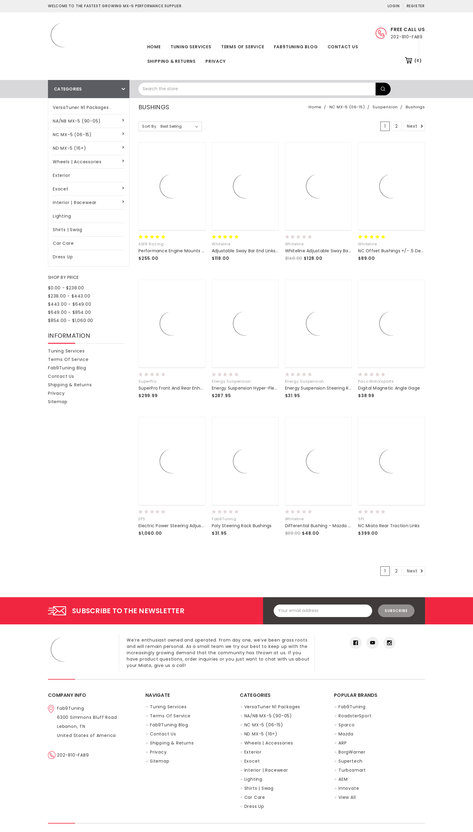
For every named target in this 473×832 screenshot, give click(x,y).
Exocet (60, 189)
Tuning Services (190, 47)
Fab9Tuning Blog (296, 47)
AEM (343, 779)
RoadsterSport (354, 716)
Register (416, 5)
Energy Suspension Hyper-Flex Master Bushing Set (265, 388)
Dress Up (63, 257)
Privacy (215, 61)
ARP (342, 743)
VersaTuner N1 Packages (81, 107)
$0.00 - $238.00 (66, 288)
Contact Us (343, 47)
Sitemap (58, 402)
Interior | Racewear (75, 202)
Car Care (63, 243)
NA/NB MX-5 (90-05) (76, 121)
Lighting (62, 216)
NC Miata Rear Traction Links (389, 526)
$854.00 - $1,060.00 (70, 320)
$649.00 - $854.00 (69, 312)
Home (154, 47)
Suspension (385, 107)
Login (394, 5)
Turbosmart (352, 770)
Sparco (346, 725)
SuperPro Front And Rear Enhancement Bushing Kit (193, 388)
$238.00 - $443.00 (69, 296)
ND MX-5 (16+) (69, 148)
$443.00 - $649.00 (69, 304)
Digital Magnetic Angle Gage (389, 388)
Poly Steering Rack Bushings (242, 526)
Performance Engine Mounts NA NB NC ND (183, 251)
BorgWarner (352, 752)
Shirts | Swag (67, 230)
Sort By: (149, 126)
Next (416, 126)
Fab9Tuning (352, 707)
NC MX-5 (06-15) (72, 135)
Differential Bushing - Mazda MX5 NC (325, 526)
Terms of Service (242, 47)
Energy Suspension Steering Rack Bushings (331, 388)
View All (347, 797)
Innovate (348, 788)
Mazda (346, 734)
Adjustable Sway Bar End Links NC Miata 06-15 (261, 251)
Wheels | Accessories (77, 162)
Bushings (415, 107)
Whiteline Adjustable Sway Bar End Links (327, 251)
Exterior (61, 175)
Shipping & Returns (171, 61)
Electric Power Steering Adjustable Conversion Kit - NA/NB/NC (204, 526)
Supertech (350, 761)
